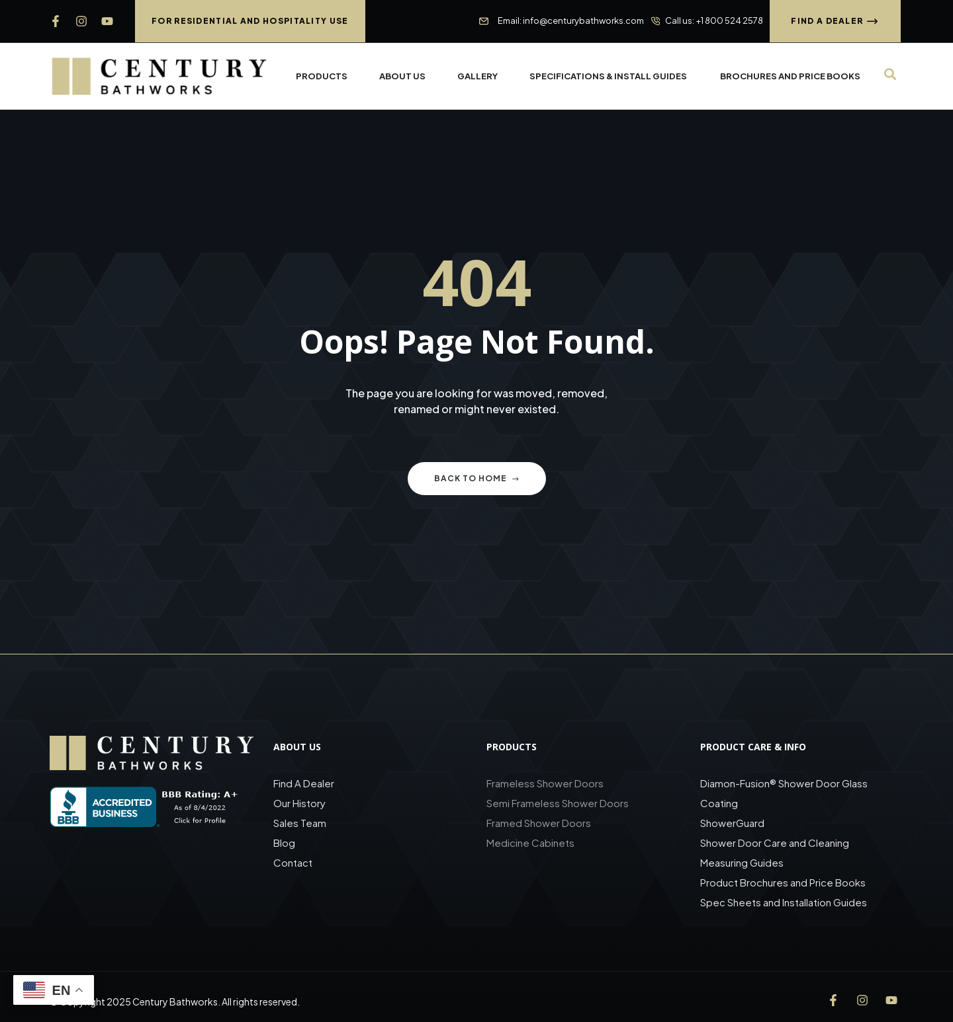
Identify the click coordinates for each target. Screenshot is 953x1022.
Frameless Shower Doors (545, 783)
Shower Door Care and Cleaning (774, 842)
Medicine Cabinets (530, 842)
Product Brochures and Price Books (783, 882)
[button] (250, 21)
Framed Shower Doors (538, 822)
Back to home (477, 478)
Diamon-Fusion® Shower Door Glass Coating (784, 793)
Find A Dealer (303, 783)
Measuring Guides (742, 862)
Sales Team (299, 822)
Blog (284, 842)
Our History (299, 803)
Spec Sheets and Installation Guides (784, 902)
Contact (292, 862)
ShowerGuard (732, 822)
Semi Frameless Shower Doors (557, 803)
